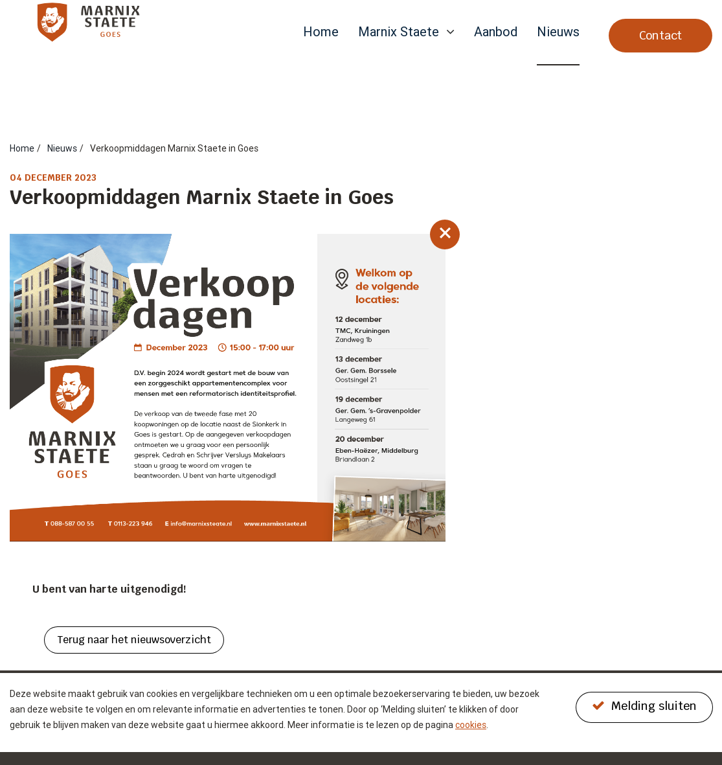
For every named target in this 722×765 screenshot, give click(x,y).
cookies (470, 725)
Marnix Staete (398, 32)
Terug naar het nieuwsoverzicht (134, 639)
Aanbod (495, 32)
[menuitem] (320, 44)
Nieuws (558, 32)
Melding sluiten (644, 705)
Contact (661, 35)
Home (321, 32)
